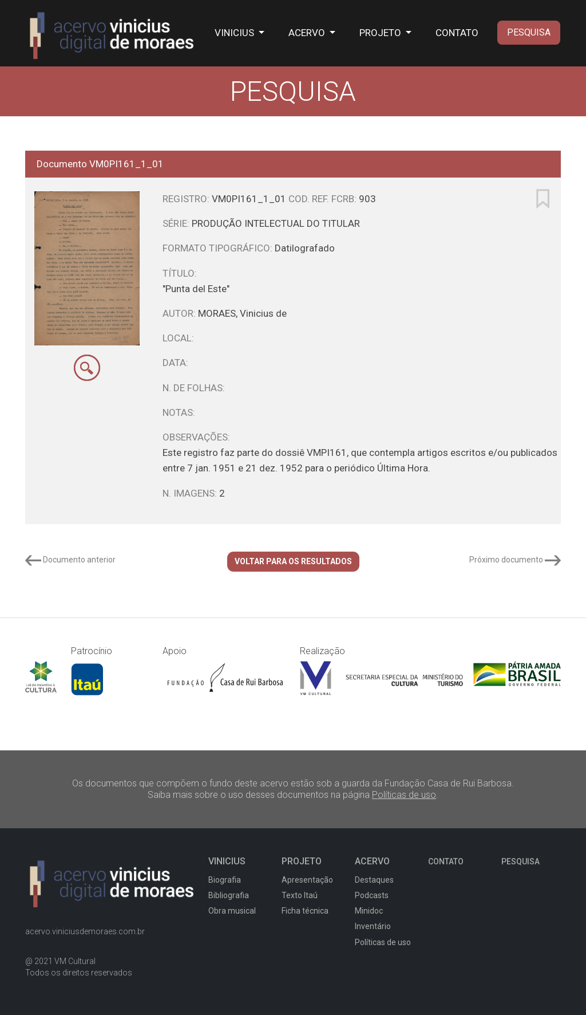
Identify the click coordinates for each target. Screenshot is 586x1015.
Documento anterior (70, 559)
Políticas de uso (404, 794)
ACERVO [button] (307, 32)
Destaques (374, 879)
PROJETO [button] (381, 32)
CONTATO (456, 32)
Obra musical (232, 910)
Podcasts (372, 895)
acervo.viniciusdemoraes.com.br (85, 931)
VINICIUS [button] (235, 32)
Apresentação (307, 879)
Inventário (373, 926)
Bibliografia (228, 895)
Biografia (224, 879)
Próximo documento (515, 559)
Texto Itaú (300, 895)
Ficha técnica (305, 910)
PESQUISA (529, 32)
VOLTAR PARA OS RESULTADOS (293, 561)
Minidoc (369, 910)
